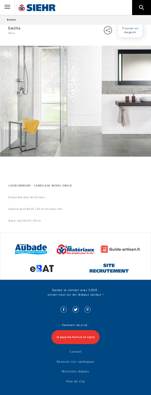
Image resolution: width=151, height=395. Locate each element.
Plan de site (75, 381)
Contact (76, 351)
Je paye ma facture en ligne (75, 337)
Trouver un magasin (130, 30)
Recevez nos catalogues (76, 361)
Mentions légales (75, 371)
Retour (11, 20)
